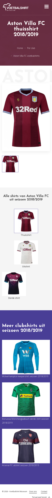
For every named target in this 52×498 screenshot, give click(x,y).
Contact (44, 491)
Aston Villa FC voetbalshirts (26, 55)
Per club (31, 48)
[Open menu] (46, 7)
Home (20, 48)
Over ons (33, 491)
